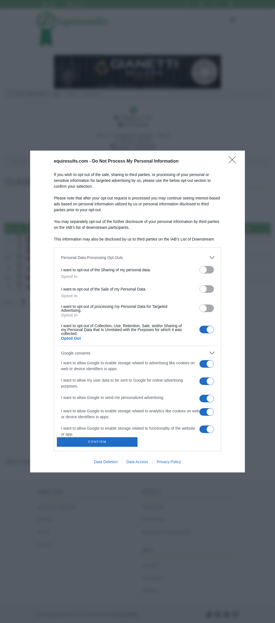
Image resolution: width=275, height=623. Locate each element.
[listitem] (137, 257)
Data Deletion (106, 462)
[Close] (234, 161)
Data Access (137, 462)
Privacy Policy (169, 462)
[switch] (206, 270)
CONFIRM (97, 442)
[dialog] (137, 311)
